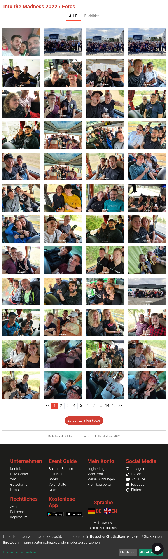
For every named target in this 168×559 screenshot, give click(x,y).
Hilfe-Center (19, 474)
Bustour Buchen (61, 469)
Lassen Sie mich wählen (19, 552)
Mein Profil (95, 474)
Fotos (86, 436)
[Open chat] (158, 549)
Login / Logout (98, 469)
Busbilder (91, 16)
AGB (13, 507)
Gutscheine (18, 484)
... (78, 436)
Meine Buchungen (101, 479)
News (53, 490)
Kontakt (16, 469)
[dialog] (84, 545)
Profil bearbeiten (99, 484)
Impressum (19, 517)
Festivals (55, 474)
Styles (53, 479)
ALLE (73, 16)
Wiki (13, 479)
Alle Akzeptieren (151, 552)
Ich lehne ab (128, 552)
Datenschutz (19, 512)
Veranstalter (58, 484)
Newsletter (18, 490)
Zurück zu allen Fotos (84, 420)
